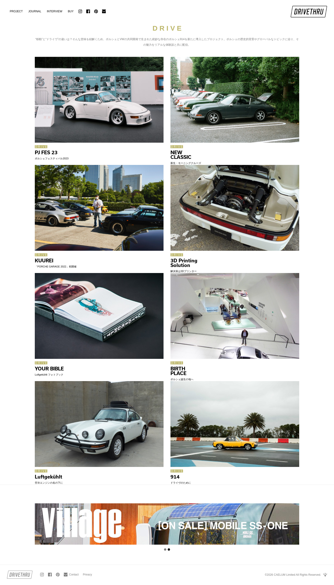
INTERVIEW (54, 11)
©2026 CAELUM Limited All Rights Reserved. (293, 574)
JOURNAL (34, 11)
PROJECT (16, 11)
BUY (71, 11)
